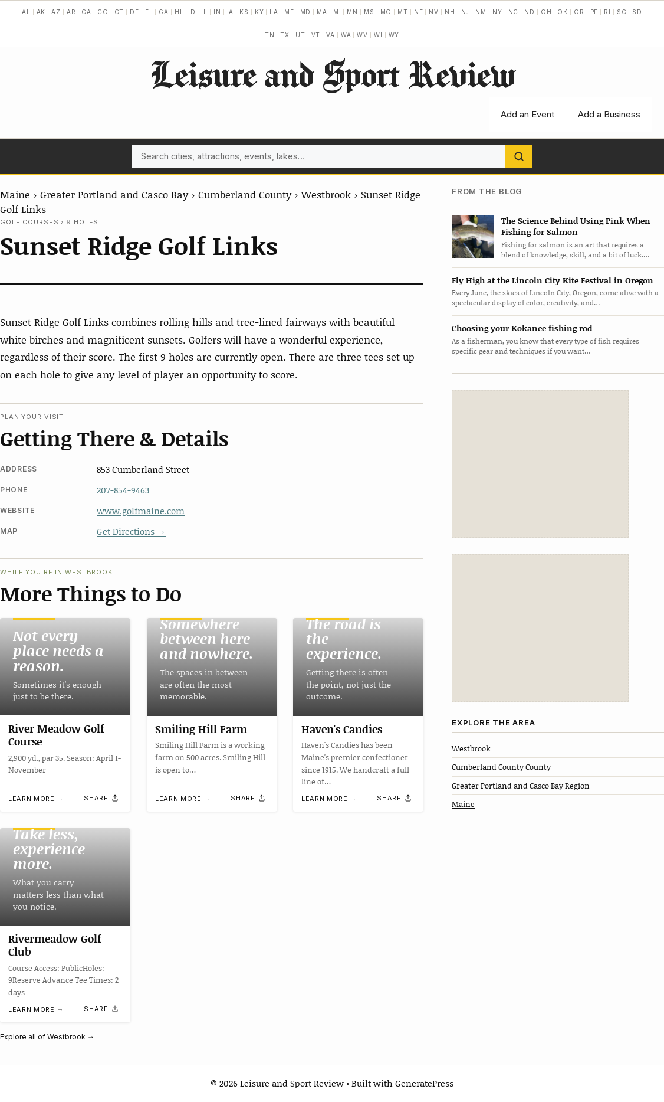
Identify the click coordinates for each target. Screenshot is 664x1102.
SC (622, 11)
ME (289, 11)
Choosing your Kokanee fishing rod (522, 328)
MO (386, 11)
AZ (56, 11)
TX (285, 34)
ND (529, 11)
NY (497, 11)
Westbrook (326, 194)
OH (546, 11)
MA (322, 11)
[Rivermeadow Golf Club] (65, 877)
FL (149, 11)
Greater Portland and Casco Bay (114, 194)
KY (259, 11)
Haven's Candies (341, 729)
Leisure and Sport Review (332, 73)
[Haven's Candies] (358, 667)
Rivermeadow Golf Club (54, 945)
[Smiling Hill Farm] (212, 667)
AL (26, 11)
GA (164, 11)
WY (394, 34)
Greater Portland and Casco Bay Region (521, 785)
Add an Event (527, 114)
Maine (15, 194)
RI (607, 11)
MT (402, 11)
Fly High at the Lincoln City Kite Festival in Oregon (552, 280)
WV (362, 34)
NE (418, 11)
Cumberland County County (501, 766)
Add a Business (609, 114)
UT (300, 34)
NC (513, 11)
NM (481, 11)
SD (637, 11)
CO (103, 11)
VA (330, 34)
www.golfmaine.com (141, 510)
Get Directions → (131, 531)
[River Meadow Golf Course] (65, 666)
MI (337, 11)
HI (178, 11)
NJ (465, 11)
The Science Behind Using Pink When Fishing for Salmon (575, 226)
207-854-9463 (123, 489)
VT (316, 34)
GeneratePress (424, 1083)
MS (369, 11)
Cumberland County (244, 194)
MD (305, 11)
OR (579, 11)
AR (71, 11)
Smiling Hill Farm (201, 729)
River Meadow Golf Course (56, 735)
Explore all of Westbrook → (47, 1036)
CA (86, 11)
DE (134, 11)
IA (230, 11)
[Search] (518, 156)
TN (270, 34)
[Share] (101, 798)
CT (119, 11)
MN (352, 11)
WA (346, 34)
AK (41, 11)
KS (244, 11)
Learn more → (36, 798)
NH (450, 11)
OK (562, 11)
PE (594, 11)
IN (217, 11)
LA (273, 11)
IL (204, 11)
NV (434, 11)
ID (192, 11)
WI (378, 34)
